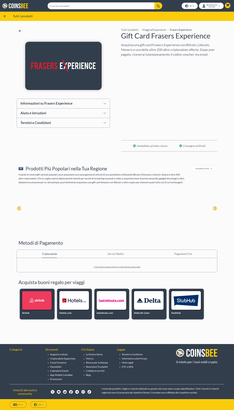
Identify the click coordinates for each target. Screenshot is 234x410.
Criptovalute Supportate (62, 358)
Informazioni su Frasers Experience (46, 103)
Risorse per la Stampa (97, 362)
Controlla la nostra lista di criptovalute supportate (117, 267)
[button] (227, 5)
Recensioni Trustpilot (97, 366)
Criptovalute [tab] (49, 253)
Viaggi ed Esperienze (154, 29)
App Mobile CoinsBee (61, 374)
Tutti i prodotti (23, 16)
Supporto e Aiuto (59, 354)
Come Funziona (58, 362)
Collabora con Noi (95, 370)
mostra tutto (203, 169)
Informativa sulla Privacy (134, 358)
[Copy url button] (19, 31)
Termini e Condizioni (35, 123)
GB (38, 404)
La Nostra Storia (94, 354)
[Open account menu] (211, 6)
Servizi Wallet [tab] (116, 253)
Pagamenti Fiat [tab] (183, 253)
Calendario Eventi (59, 370)
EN (189, 6)
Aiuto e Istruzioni (33, 113)
